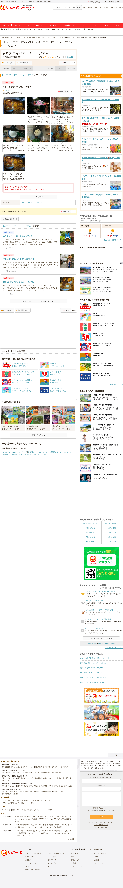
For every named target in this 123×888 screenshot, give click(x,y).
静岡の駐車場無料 (36, 778)
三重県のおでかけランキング (35, 454)
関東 (17, 29)
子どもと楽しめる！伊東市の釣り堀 (93, 677)
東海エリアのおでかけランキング (14, 452)
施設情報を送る (24, 63)
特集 (117, 25)
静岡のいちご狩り (58, 791)
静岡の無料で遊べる (23, 778)
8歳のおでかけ (90, 541)
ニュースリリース (30, 863)
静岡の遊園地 (6, 767)
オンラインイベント (35, 25)
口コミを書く (8, 63)
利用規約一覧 (29, 857)
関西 (58, 29)
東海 (38, 29)
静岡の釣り (38, 767)
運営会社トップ (76, 853)
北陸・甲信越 (50, 29)
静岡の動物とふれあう (32, 772)
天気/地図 (71, 68)
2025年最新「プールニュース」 (42, 801)
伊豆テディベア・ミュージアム (17, 75)
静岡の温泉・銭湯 (7, 791)
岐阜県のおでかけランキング (38, 452)
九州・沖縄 (86, 29)
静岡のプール (56, 767)
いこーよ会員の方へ (101, 827)
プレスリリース (98, 863)
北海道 (12, 29)
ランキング (53, 25)
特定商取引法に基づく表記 (33, 869)
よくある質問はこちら (101, 825)
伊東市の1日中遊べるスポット (91, 673)
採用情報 (74, 863)
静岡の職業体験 (56, 772)
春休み (85, 7)
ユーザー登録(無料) (108, 2)
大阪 (62, 29)
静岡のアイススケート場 (33, 791)
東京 (21, 29)
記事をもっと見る (38, 435)
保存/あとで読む (94, 2)
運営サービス (75, 860)
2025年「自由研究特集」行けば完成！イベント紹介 (18, 803)
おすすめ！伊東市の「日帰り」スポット (94, 658)
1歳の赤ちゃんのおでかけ (112, 523)
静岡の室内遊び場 (22, 786)
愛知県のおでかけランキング (12, 454)
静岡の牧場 (46, 767)
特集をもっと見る (116, 384)
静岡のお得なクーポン (9, 778)
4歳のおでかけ (90, 532)
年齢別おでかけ (69, 25)
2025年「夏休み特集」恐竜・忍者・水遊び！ (16, 801)
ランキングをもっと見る (114, 648)
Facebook (28, 866)
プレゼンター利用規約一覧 (56, 853)
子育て (105, 25)
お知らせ (49, 68)
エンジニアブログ (76, 866)
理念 (72, 857)
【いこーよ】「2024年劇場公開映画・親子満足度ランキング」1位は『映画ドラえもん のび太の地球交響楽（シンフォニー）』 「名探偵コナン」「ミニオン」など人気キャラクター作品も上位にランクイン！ (43, 833)
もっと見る (71, 839)
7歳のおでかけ (112, 537)
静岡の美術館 (58, 786)
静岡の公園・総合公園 (64, 778)
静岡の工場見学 (6, 772)
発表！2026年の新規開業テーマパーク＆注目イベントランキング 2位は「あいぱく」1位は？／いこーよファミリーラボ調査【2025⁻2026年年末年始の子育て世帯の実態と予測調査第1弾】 (43, 819)
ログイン (119, 2)
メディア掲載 (52, 863)
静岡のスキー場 (19, 791)
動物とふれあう (103, 7)
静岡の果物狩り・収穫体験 (10, 794)
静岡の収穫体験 (45, 772)
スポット (5, 25)
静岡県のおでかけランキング (60, 452)
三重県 (113, 643)
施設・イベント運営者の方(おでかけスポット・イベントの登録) (32, 810)
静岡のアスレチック (49, 778)
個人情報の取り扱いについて (101, 808)
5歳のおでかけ (112, 532)
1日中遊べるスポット (116, 7)
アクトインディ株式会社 (94, 849)
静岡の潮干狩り (47, 791)
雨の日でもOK (92, 7)
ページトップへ (115, 755)
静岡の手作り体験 (18, 772)
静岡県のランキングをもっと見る (101, 638)
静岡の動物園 (15, 767)
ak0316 (7, 90)
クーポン (27, 68)
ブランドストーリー (100, 853)
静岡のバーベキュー (27, 767)
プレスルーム (52, 860)
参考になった (63, 92)
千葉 (30, 29)
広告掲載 (28, 860)
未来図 (96, 857)
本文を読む (38, 197)
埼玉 (33, 29)
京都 (65, 29)
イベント (17, 25)
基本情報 (5, 68)
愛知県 (106, 643)
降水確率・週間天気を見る (113, 240)
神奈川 (26, 29)
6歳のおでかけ (90, 537)
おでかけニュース (89, 25)
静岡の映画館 (33, 786)
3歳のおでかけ (112, 528)
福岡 (91, 29)
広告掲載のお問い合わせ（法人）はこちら (101, 810)
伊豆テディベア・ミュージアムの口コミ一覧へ (38, 301)
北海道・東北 (5, 29)
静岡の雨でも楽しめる (9, 786)
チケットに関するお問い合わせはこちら (101, 822)
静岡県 (100, 643)
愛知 (42, 29)
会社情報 (96, 860)
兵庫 (69, 29)
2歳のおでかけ (90, 528)
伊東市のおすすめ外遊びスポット (92, 682)
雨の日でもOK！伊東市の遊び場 (92, 668)
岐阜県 (94, 643)
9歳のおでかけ (112, 541)
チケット (16, 68)
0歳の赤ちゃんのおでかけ (90, 523)
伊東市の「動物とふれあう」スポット (94, 663)
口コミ (38, 68)
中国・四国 (76, 29)
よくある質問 (52, 857)
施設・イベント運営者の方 (33, 853)
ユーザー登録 (6, 810)
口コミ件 (70, 57)
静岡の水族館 (68, 786)
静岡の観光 (64, 767)
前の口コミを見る (9, 219)
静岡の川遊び (6, 780)
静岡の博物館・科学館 (46, 786)
